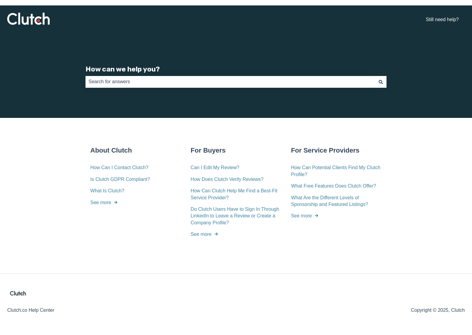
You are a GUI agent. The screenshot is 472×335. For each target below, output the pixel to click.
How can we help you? (122, 69)
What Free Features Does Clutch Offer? (333, 185)
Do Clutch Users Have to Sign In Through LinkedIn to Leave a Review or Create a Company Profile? (235, 216)
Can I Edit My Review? (215, 167)
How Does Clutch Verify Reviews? (227, 179)
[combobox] (230, 81)
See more (100, 202)
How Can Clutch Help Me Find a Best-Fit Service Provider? (234, 194)
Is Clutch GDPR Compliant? (120, 179)
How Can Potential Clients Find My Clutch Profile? (335, 171)
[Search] (381, 81)
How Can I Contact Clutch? (119, 167)
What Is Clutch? (107, 190)
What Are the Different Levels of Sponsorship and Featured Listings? (329, 201)
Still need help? (442, 19)
